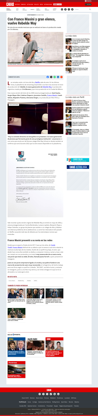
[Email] (61, 77)
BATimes (73, 398)
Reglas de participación (66, 406)
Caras (29, 402)
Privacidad (50, 406)
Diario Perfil (25, 398)
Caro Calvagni (25, 9)
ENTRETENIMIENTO (31, 15)
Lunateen (67, 398)
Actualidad (30, 4)
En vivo (88, 4)
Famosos (23, 4)
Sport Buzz (64, 402)
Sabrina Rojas (55, 9)
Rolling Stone (56, 402)
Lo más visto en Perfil (75, 97)
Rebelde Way (47, 87)
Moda (41, 4)
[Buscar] (81, 9)
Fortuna (46, 398)
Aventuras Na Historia (44, 402)
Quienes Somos (32, 406)
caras (54, 339)
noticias (16, 339)
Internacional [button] (48, 4)
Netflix (35, 280)
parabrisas (16, 363)
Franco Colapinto (8, 9)
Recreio (71, 402)
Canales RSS (22, 406)
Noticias (17, 4)
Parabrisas (60, 398)
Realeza (36, 4)
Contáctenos (41, 406)
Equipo (56, 406)
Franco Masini (52, 95)
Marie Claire (39, 398)
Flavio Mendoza (38, 9)
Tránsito (76, 406)
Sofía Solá (17, 9)
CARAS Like (57, 4)
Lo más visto (71, 36)
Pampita (32, 9)
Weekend (52, 398)
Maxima (77, 402)
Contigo (34, 402)
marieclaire (35, 339)
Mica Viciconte (47, 9)
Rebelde (29, 280)
